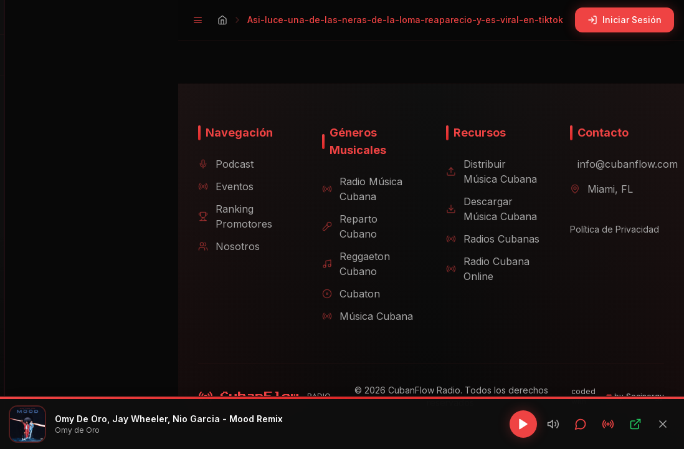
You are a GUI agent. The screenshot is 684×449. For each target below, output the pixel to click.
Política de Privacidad (610, 244)
